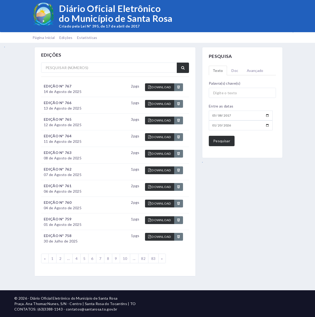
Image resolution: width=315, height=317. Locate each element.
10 (125, 258)
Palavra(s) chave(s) (224, 83)
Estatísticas (87, 37)
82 (143, 258)
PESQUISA (220, 56)
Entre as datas (221, 106)
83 (153, 258)
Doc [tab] (234, 70)
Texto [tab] (218, 70)
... (68, 258)
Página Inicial (44, 37)
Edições (66, 37)
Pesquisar (221, 141)
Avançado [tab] (255, 70)
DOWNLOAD (159, 87)
